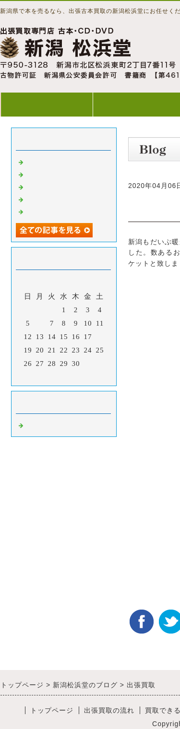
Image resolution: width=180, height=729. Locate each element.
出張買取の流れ (109, 710)
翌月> (84, 376)
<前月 (44, 376)
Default (37, 424)
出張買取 (40, 161)
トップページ (46, 104)
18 (100, 337)
